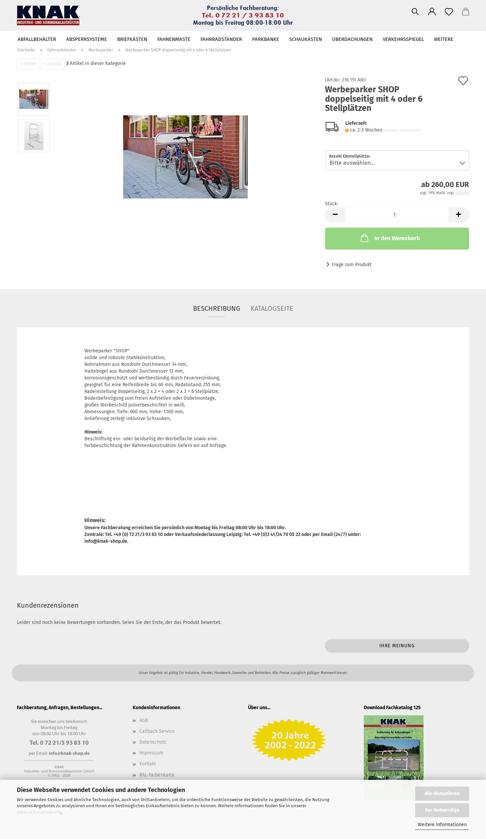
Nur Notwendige (442, 810)
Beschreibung (216, 308)
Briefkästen (132, 39)
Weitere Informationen (442, 825)
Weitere (443, 39)
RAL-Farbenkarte (156, 775)
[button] (432, 12)
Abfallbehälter (37, 39)
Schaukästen (305, 39)
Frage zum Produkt (352, 264)
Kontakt (147, 764)
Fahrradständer (221, 39)
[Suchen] (415, 12)
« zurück (52, 64)
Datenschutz (152, 742)
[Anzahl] (397, 215)
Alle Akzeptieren (442, 793)
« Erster (28, 64)
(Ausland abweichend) (402, 130)
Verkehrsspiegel (403, 39)
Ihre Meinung (397, 646)
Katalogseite (271, 308)
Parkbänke (265, 39)
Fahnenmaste (173, 39)
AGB (143, 720)
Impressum (151, 753)
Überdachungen (352, 39)
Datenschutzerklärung (39, 812)
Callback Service (157, 731)
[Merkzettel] (448, 12)
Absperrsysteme (86, 39)
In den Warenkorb (389, 237)
